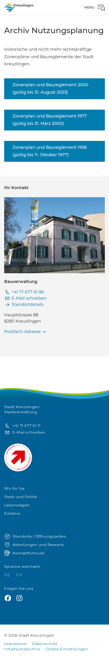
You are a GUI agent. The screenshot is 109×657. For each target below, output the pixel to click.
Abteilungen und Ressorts (34, 545)
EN (19, 575)
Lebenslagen (17, 505)
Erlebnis (12, 513)
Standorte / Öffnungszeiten (35, 536)
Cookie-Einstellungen (66, 649)
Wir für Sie (14, 488)
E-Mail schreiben (25, 298)
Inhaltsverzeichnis (22, 649)
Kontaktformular (24, 553)
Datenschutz (44, 643)
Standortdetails (24, 305)
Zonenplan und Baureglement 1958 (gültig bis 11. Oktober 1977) (49, 151)
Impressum (15, 643)
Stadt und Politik (20, 497)
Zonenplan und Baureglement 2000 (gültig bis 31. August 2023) (50, 88)
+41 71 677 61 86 (24, 292)
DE (7, 575)
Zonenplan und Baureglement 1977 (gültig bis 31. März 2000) (49, 120)
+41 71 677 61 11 (22, 425)
